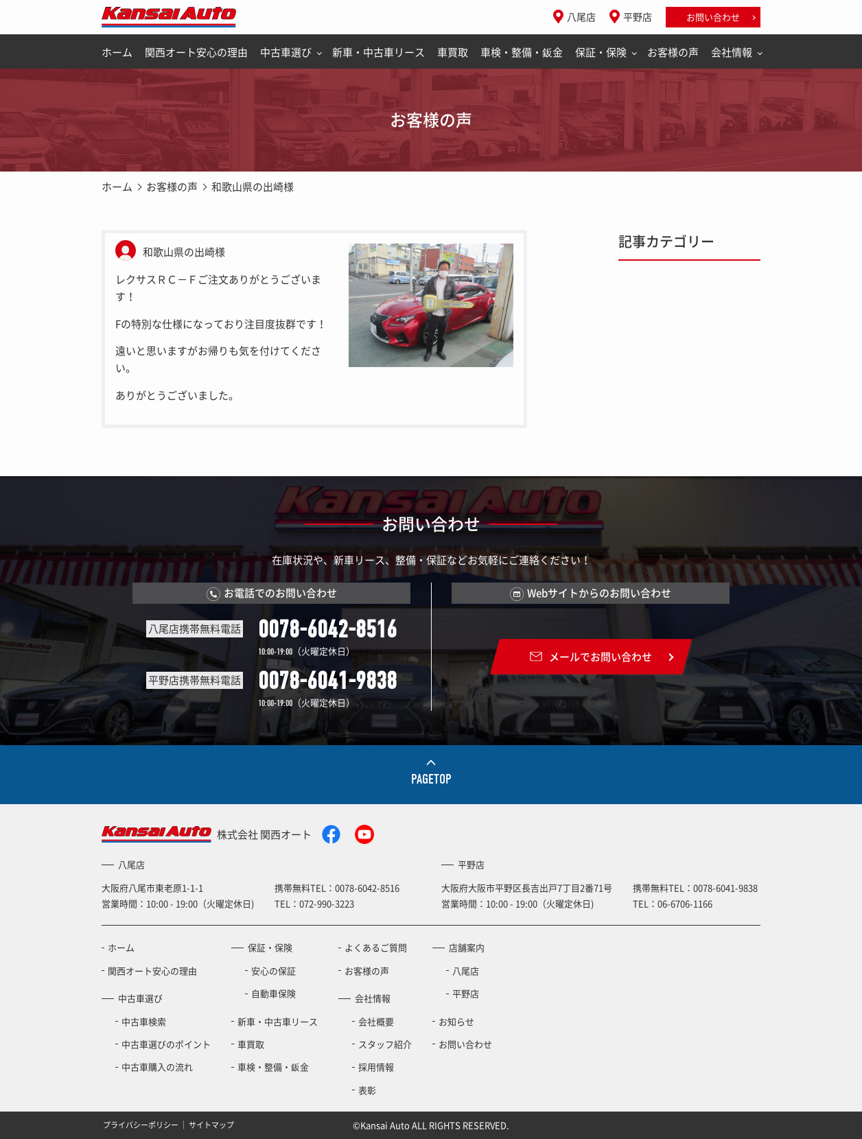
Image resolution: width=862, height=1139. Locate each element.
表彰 (367, 1089)
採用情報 (376, 1066)
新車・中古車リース (378, 52)
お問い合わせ (713, 16)
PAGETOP (431, 779)
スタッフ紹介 (385, 1043)
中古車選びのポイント (166, 1043)
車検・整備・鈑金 (521, 52)
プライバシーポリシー (140, 1125)
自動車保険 (273, 993)
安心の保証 (273, 970)
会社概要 (376, 1021)
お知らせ (456, 1021)
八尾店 (581, 16)
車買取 (452, 52)
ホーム (117, 52)
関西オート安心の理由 (196, 52)
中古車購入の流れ (157, 1066)
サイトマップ (211, 1125)
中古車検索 (143, 1021)
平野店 (637, 16)
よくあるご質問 (376, 947)
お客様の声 (673, 52)
